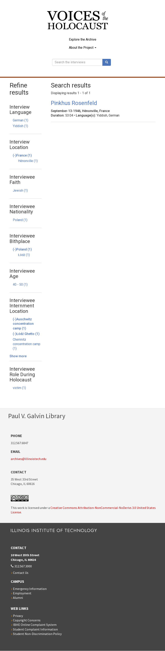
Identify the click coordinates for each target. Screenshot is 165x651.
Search (108, 62)
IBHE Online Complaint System (35, 625)
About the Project (82, 48)
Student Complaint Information (35, 629)
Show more (18, 356)
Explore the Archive (82, 39)
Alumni (18, 598)
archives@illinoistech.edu (28, 459)
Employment (22, 593)
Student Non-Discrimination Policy (37, 634)
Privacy (18, 616)
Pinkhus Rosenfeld (74, 103)
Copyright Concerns (27, 620)
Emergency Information (30, 589)
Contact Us (20, 573)
